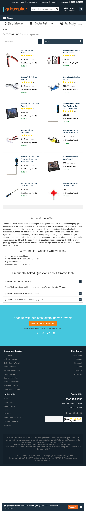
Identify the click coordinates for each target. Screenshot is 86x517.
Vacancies (8, 476)
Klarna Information (11, 436)
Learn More (8, 508)
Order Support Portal (12, 414)
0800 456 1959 (77, 2)
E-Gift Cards (8, 453)
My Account (69, 8)
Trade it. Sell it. (9, 457)
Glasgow (78, 421)
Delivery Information (11, 410)
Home (5, 29)
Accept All (73, 507)
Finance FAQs (9, 425)
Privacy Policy (35, 379)
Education (8, 465)
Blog (22, 2)
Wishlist (72, 10)
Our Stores (14, 2)
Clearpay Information (12, 440)
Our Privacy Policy (11, 472)
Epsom (79, 418)
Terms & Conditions (11, 433)
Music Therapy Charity (12, 468)
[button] (81, 9)
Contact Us (64, 2)
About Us (54, 2)
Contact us (8, 406)
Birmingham (77, 406)
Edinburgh (78, 414)
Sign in (66, 10)
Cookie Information (11, 429)
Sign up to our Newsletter (43, 374)
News (6, 461)
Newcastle (78, 425)
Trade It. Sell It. (32, 2)
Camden (79, 410)
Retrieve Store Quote (12, 421)
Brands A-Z (44, 2)
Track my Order (10, 418)
